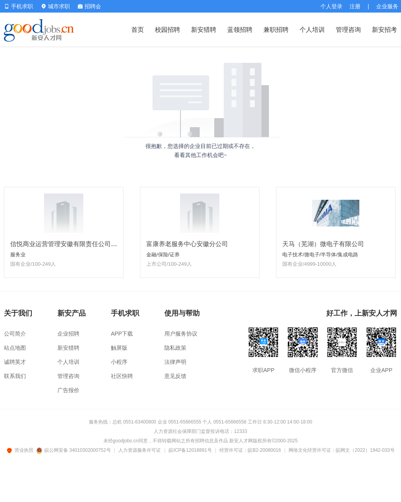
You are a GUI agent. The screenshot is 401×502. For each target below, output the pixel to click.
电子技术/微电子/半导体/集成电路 (320, 254)
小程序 (119, 362)
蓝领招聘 (239, 29)
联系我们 (15, 376)
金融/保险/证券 (163, 254)
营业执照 (21, 450)
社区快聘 (122, 376)
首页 (137, 29)
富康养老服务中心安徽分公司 (187, 244)
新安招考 (384, 29)
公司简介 (15, 333)
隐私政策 (175, 348)
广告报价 (68, 390)
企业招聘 (68, 333)
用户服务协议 (180, 333)
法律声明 (175, 362)
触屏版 (119, 348)
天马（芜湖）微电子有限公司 (323, 244)
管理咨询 (348, 29)
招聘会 (89, 6)
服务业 (18, 254)
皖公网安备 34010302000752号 (74, 450)
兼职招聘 (276, 29)
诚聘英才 (15, 362)
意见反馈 (175, 376)
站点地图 (15, 348)
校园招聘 (167, 29)
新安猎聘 (203, 29)
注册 (355, 6)
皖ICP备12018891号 (190, 450)
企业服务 (387, 6)
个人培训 (312, 29)
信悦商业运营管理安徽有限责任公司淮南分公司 (76, 244)
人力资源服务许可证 (139, 450)
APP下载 (122, 333)
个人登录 (331, 6)
